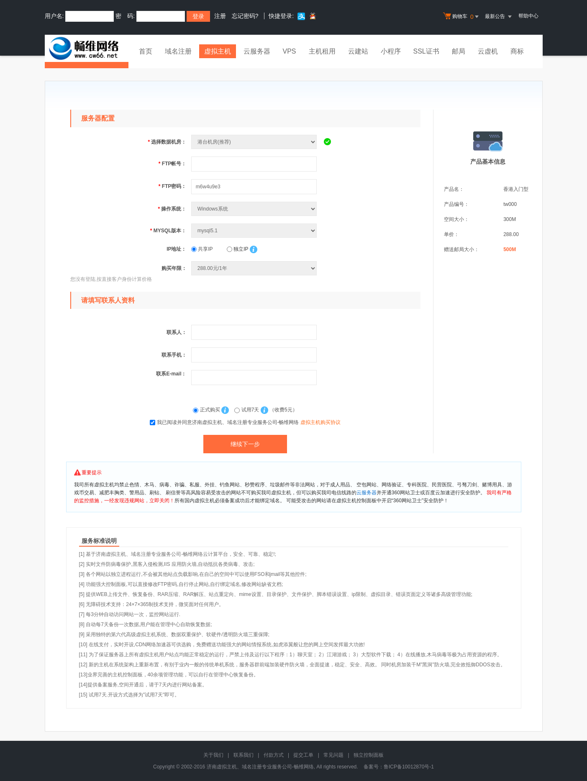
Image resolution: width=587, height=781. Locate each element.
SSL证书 (426, 51)
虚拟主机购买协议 (320, 422)
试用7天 (247, 410)
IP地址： (176, 249)
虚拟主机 (217, 51)
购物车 (462, 17)
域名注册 (178, 51)
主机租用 (322, 51)
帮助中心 (528, 16)
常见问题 (333, 755)
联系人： (177, 332)
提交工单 (303, 755)
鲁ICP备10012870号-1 (409, 767)
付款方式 (274, 755)
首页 (145, 51)
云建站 (358, 51)
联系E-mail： (171, 374)
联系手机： (174, 355)
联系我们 (243, 755)
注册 (220, 16)
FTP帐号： (173, 164)
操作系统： (172, 209)
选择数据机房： (167, 142)
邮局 (458, 51)
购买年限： (174, 268)
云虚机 (488, 51)
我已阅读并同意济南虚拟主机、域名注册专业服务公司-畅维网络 (249, 422)
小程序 (391, 51)
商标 (517, 51)
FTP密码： (173, 186)
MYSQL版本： (168, 231)
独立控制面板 (369, 755)
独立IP (237, 249)
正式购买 (207, 410)
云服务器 (257, 51)
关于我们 (213, 755)
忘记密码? (245, 16)
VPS (289, 51)
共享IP (202, 249)
